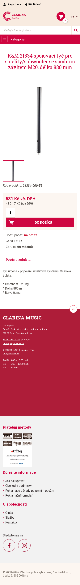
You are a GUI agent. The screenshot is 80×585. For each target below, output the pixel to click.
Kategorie (17, 39)
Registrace (14, 4)
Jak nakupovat (14, 481)
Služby (9, 517)
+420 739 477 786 (11, 339)
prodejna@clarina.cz (13, 343)
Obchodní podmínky (18, 486)
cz (73, 16)
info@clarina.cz (11, 353)
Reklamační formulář (18, 495)
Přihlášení (34, 4)
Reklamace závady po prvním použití (29, 491)
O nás (9, 513)
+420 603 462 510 (11, 350)
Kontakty (11, 522)
